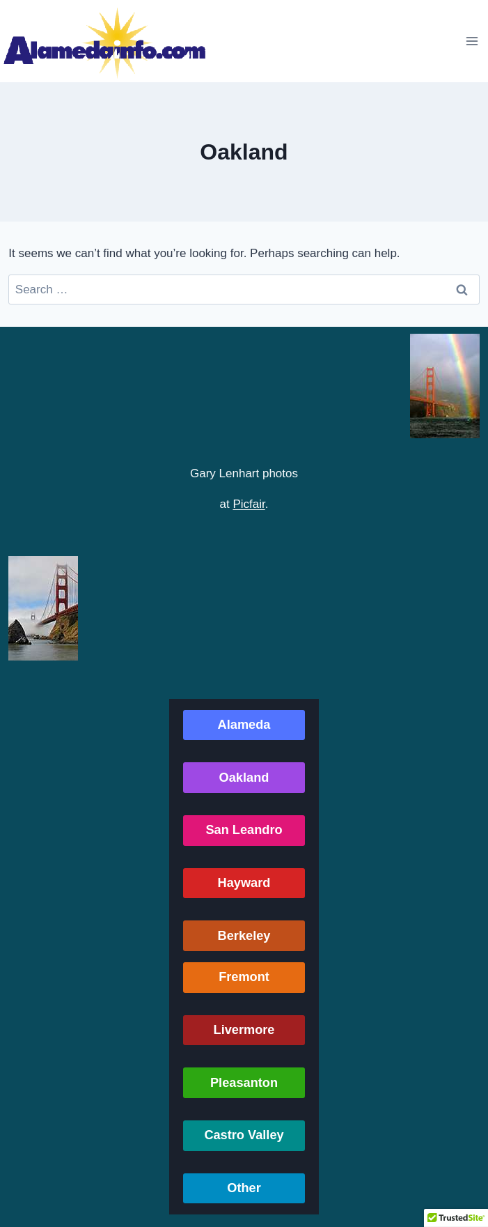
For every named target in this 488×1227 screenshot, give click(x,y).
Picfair (249, 504)
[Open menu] (472, 41)
